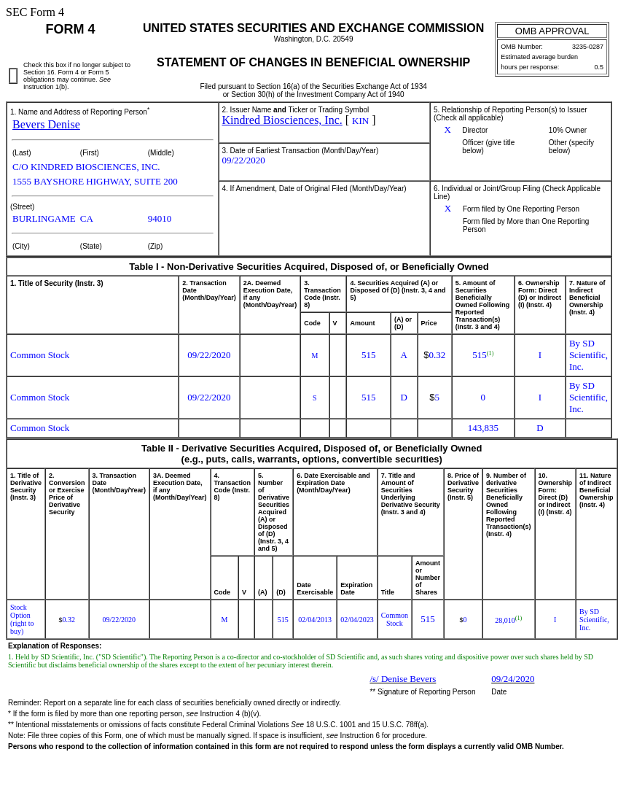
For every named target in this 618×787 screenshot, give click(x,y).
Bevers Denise (46, 124)
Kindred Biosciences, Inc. (282, 120)
